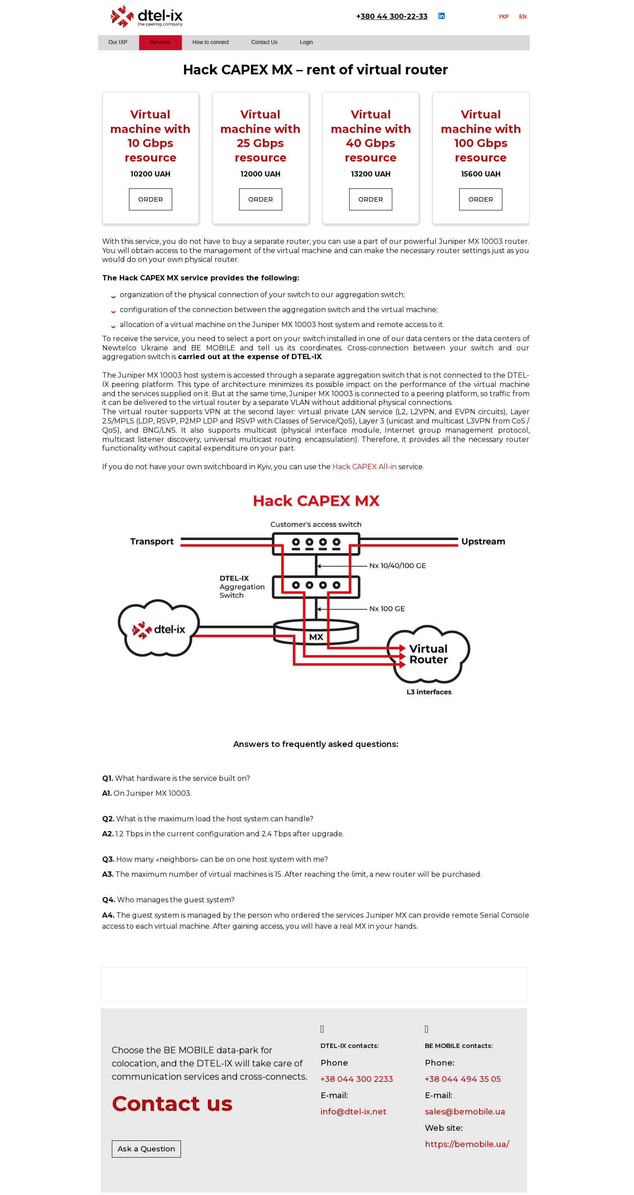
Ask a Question (146, 1148)
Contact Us (264, 42)
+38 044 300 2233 (357, 1079)
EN (523, 17)
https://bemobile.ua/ (467, 1144)
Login (306, 42)
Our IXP (118, 42)
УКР (504, 17)
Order (150, 199)
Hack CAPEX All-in (364, 467)
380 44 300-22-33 (394, 16)
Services (160, 42)
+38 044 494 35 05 (463, 1079)
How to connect (210, 42)
